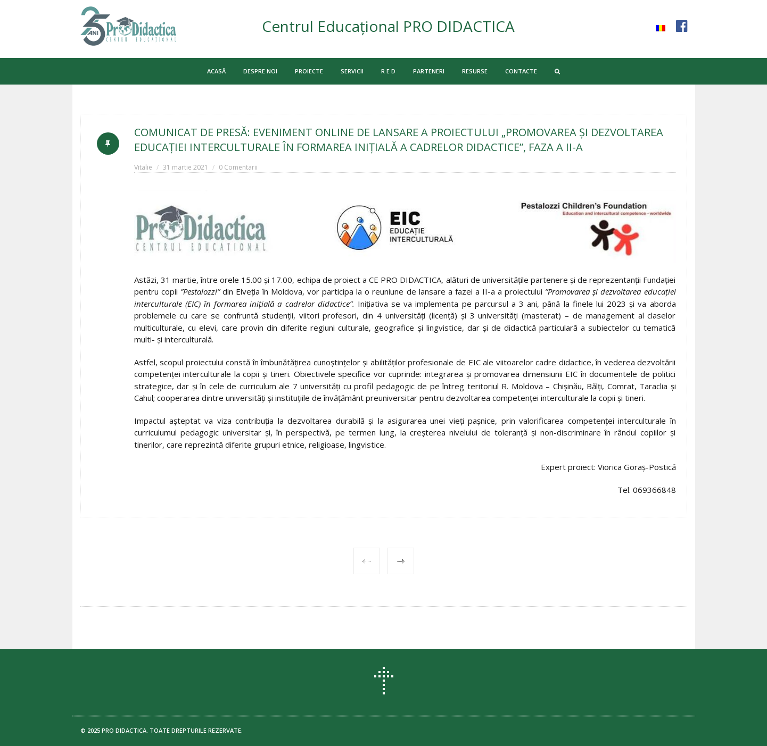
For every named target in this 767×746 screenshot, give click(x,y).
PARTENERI (428, 71)
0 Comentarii (238, 167)
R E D (388, 71)
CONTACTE (521, 71)
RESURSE (475, 71)
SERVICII (352, 71)
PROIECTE (309, 71)
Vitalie (143, 167)
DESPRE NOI (260, 71)
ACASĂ (216, 71)
